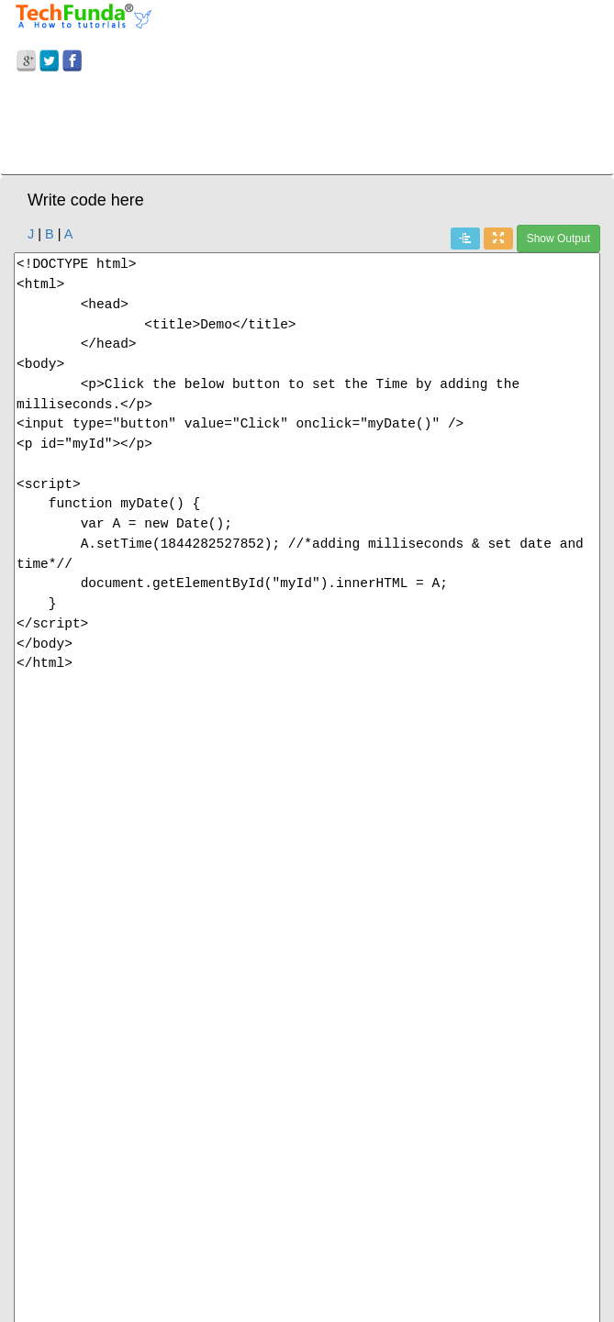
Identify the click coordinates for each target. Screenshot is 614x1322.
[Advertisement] (307, 126)
